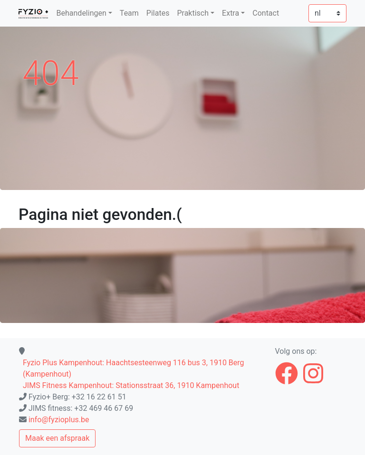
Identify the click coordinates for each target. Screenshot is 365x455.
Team (129, 13)
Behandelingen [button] (81, 13)
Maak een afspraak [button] (57, 438)
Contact (265, 13)
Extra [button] (230, 13)
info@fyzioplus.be (59, 419)
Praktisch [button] (193, 13)
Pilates (158, 13)
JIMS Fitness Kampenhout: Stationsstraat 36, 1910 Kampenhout (131, 385)
